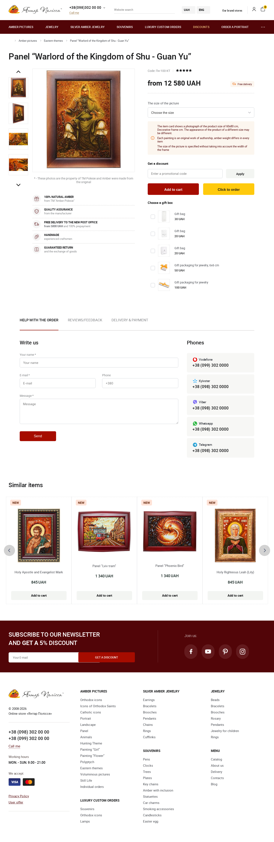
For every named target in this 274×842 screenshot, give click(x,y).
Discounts (201, 27)
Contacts (217, 779)
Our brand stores (230, 10)
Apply (239, 174)
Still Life (86, 782)
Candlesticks (152, 817)
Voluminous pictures (95, 776)
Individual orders (92, 788)
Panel (84, 732)
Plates (147, 779)
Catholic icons (90, 714)
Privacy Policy (19, 797)
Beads (215, 701)
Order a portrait (235, 27)
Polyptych (87, 763)
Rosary (216, 720)
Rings (147, 732)
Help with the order (39, 320)
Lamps (85, 823)
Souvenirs (125, 27)
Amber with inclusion (158, 792)
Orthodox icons (91, 701)
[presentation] (9, 552)
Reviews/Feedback (85, 320)
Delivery (216, 773)
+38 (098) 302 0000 (210, 387)
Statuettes (150, 798)
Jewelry (51, 27)
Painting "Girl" (90, 751)
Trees (147, 773)
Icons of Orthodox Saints (98, 708)
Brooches (150, 714)
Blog (214, 786)
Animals (86, 739)
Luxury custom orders (163, 27)
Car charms (151, 804)
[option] (18, 87)
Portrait (85, 720)
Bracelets (149, 708)
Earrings (149, 701)
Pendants (149, 720)
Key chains (150, 786)
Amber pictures (21, 27)
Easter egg (150, 823)
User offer (16, 804)
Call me (74, 13)
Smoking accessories (158, 810)
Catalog (216, 761)
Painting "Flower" (92, 757)
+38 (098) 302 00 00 (29, 734)
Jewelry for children (225, 732)
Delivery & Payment (130, 320)
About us (217, 767)
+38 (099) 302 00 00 (29, 740)
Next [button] (18, 185)
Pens (146, 761)
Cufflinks (149, 739)
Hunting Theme (91, 745)
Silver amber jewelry (87, 27)
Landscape (88, 726)
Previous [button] (18, 72)
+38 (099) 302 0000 (210, 366)
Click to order (228, 190)
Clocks (148, 767)
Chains (148, 726)
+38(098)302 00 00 (85, 7)
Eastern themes (53, 40)
